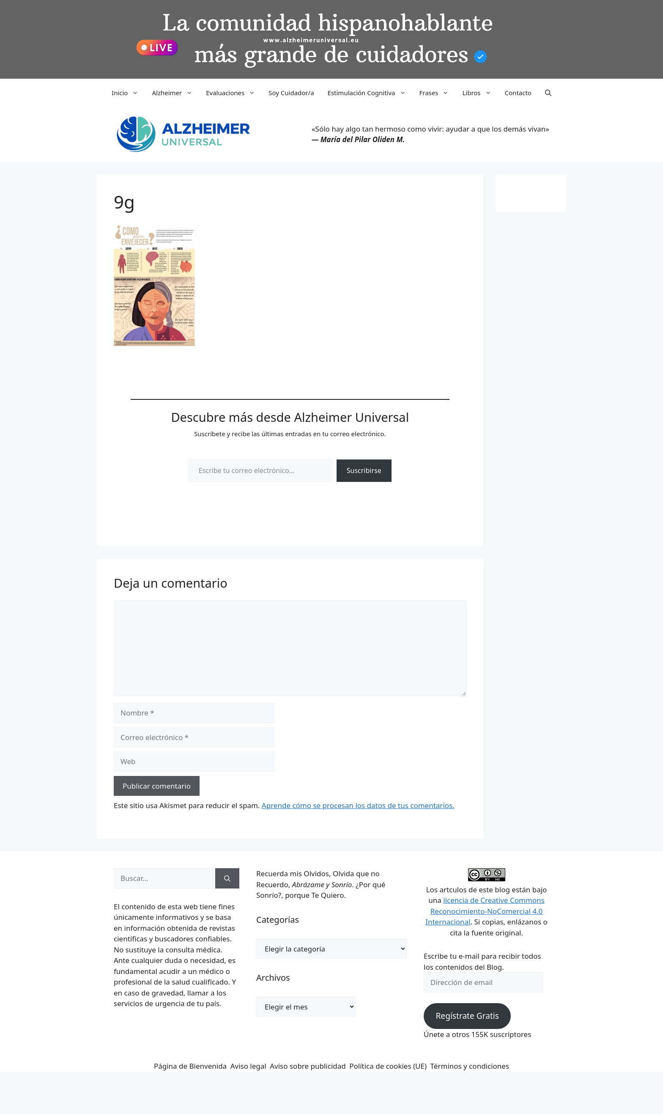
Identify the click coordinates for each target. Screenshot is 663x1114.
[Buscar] (227, 878)
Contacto (518, 92)
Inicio (128, 93)
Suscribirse (364, 470)
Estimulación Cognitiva (370, 93)
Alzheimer (175, 93)
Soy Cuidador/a (291, 92)
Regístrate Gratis (467, 1015)
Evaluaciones (234, 93)
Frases (437, 93)
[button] (548, 93)
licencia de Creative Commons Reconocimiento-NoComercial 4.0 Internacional (485, 911)
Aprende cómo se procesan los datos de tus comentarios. (358, 805)
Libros (480, 93)
